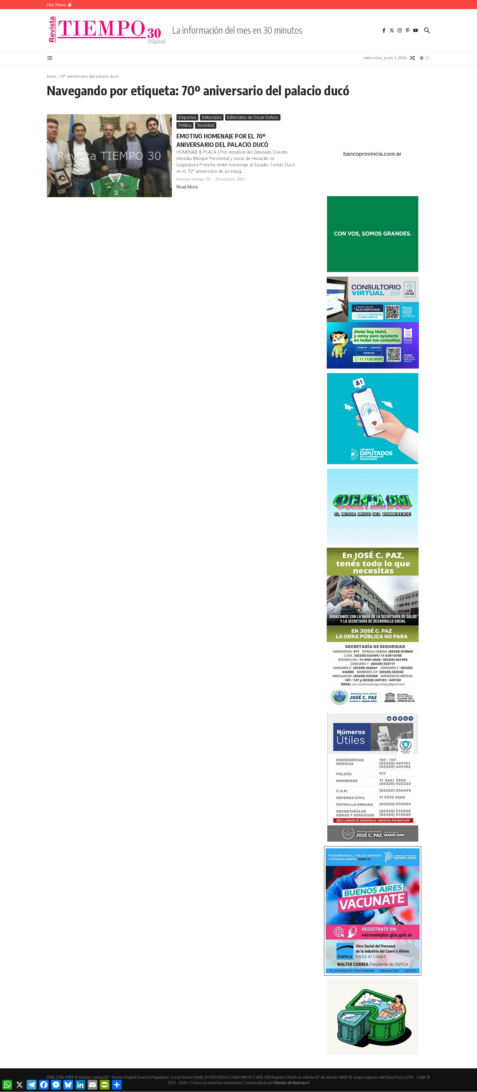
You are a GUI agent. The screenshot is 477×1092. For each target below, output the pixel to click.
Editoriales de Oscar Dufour (252, 117)
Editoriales (211, 117)
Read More (187, 186)
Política (185, 125)
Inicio (51, 76)
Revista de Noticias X (291, 1082)
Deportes (187, 117)
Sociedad (205, 125)
